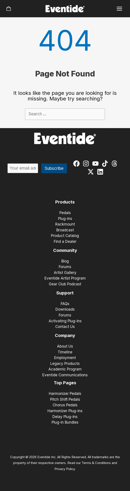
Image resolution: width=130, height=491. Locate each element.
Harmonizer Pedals (65, 393)
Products (65, 202)
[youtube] (96, 163)
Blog (65, 261)
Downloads (65, 309)
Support (65, 293)
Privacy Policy (64, 469)
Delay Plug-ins (65, 417)
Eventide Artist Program (65, 278)
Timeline (65, 352)
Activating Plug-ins (65, 321)
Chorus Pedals (65, 405)
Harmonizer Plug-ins (65, 411)
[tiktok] (106, 163)
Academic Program (65, 369)
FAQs (65, 304)
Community (65, 250)
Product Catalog (65, 236)
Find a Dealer (65, 241)
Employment (65, 358)
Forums (65, 267)
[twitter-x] (91, 171)
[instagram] (87, 163)
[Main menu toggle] (119, 8)
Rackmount (65, 224)
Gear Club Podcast (65, 284)
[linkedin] (101, 171)
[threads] (115, 163)
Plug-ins (65, 218)
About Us (65, 346)
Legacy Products (65, 363)
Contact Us (65, 326)
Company (65, 335)
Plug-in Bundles (65, 422)
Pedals (65, 213)
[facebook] (77, 163)
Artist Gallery (65, 272)
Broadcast (65, 230)
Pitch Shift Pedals (65, 399)
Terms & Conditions (96, 463)
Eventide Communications (65, 375)
